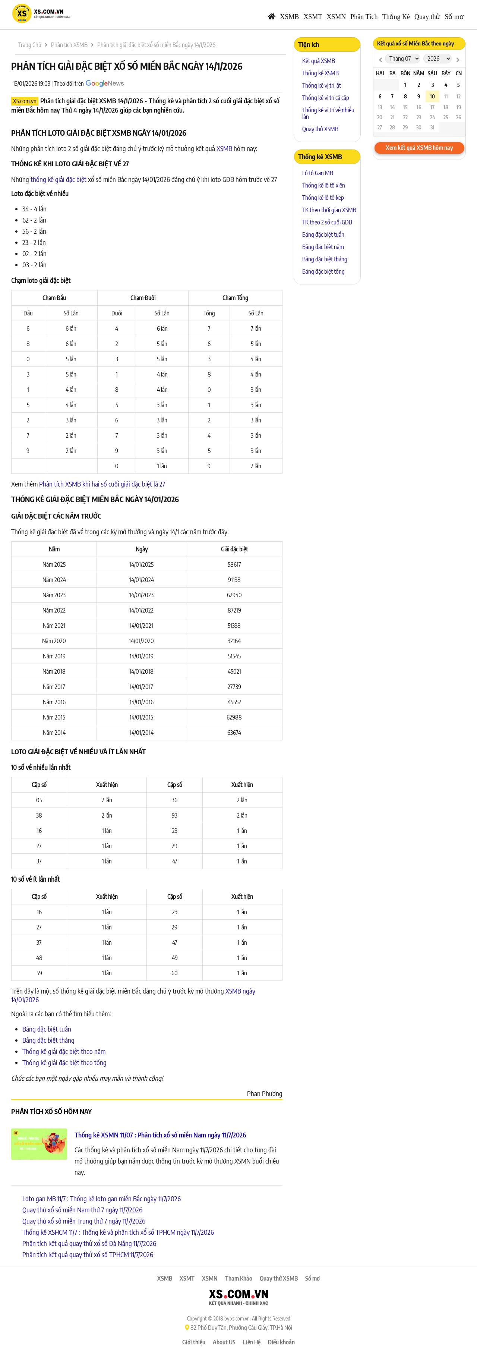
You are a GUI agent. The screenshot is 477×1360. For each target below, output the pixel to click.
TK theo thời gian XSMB (329, 210)
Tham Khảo (238, 1278)
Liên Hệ (251, 1342)
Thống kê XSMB (320, 73)
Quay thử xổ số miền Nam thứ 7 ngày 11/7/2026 (82, 1209)
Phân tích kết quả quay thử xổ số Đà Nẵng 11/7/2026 (89, 1243)
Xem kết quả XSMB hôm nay (419, 147)
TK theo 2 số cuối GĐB (327, 222)
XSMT (312, 17)
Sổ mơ (454, 17)
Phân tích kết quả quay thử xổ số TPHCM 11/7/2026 (87, 1254)
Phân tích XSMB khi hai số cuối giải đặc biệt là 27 (102, 483)
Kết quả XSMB (318, 60)
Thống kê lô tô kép (323, 197)
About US (224, 1342)
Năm (418, 73)
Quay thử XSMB (320, 129)
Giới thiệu (193, 1342)
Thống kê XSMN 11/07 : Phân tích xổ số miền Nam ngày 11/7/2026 (160, 1134)
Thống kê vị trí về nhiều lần (328, 113)
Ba (392, 73)
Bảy (446, 73)
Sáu (432, 73)
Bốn (405, 73)
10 (432, 96)
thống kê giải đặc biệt (58, 179)
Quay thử (427, 17)
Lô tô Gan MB (317, 173)
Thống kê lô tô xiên (323, 185)
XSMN (336, 17)
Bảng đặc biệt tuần (46, 1028)
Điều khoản (281, 1342)
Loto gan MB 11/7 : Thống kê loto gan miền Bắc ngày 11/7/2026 (101, 1198)
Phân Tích (364, 17)
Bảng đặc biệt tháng (48, 1040)
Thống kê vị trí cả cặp (325, 97)
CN (459, 73)
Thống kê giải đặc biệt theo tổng (64, 1062)
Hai (380, 73)
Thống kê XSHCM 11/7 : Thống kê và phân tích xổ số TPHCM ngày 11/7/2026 (118, 1232)
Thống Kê (396, 17)
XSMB (289, 17)
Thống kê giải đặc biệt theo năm (63, 1051)
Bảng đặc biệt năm (323, 247)
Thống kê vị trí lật (321, 85)
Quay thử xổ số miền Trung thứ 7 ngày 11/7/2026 (83, 1220)
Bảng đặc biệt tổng (323, 271)
